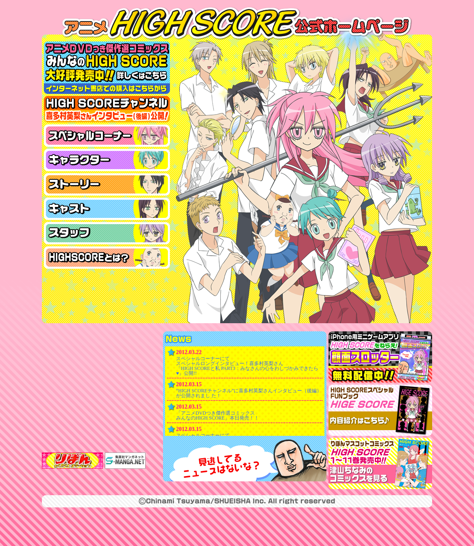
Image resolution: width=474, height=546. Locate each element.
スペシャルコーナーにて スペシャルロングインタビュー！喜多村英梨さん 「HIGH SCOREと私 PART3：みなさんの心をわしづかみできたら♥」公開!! (247, 366)
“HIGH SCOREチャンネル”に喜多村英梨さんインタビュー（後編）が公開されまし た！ (249, 393)
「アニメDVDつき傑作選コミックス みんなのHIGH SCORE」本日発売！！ (217, 415)
